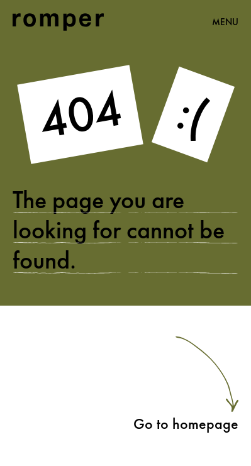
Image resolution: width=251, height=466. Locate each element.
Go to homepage (185, 423)
